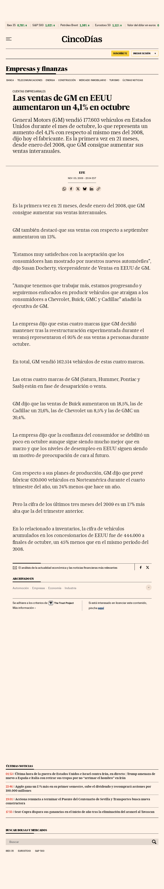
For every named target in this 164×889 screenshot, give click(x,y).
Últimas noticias (133, 80)
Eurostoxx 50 (103, 25)
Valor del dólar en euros (141, 25)
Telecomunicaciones (29, 80)
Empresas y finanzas (36, 69)
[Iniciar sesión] (144, 53)
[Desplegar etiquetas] (149, 587)
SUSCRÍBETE (120, 53)
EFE (82, 172)
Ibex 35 (11, 25)
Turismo (114, 80)
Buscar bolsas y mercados (26, 830)
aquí (101, 608)
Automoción (21, 588)
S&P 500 (38, 25)
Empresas (38, 588)
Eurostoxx (24, 851)
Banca (10, 80)
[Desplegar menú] (9, 39)
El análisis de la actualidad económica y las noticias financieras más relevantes (68, 567)
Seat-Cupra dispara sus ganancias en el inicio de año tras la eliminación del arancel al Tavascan (84, 812)
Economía (54, 588)
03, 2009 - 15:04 (82, 178)
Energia (50, 80)
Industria (70, 588)
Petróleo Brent (69, 25)
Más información (24, 607)
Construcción (67, 80)
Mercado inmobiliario (92, 80)
